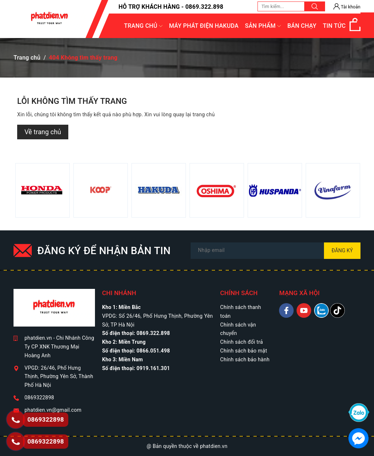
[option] (43, 190)
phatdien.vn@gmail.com (52, 410)
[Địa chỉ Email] (275, 250)
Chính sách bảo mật (243, 351)
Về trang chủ (42, 132)
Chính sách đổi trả (241, 342)
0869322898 (39, 397)
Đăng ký (342, 250)
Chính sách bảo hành (245, 359)
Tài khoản (346, 7)
